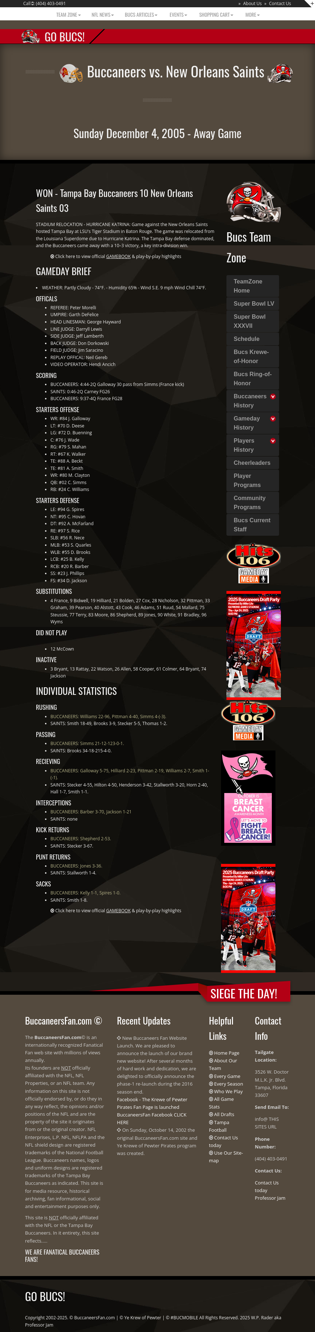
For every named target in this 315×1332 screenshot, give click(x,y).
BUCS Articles (141, 14)
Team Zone (68, 14)
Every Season (228, 1084)
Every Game (227, 1076)
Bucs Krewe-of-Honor (251, 356)
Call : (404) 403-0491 (44, 3)
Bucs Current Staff (252, 524)
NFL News (103, 14)
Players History (244, 445)
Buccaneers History (250, 401)
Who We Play (228, 1091)
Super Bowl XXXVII (250, 321)
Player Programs (247, 480)
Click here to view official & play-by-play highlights (118, 256)
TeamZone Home (248, 286)
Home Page (227, 1053)
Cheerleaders (252, 463)
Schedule (246, 339)
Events (177, 14)
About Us (252, 3)
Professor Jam (270, 1198)
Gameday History (247, 423)
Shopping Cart (215, 14)
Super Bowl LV (254, 304)
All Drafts (224, 1114)
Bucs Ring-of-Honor (253, 378)
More (252, 14)
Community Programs (250, 502)
